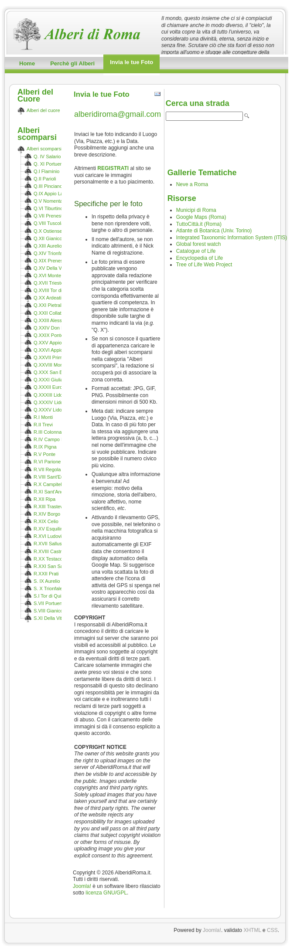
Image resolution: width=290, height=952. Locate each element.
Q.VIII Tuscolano (51, 223)
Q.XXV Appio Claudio (56, 342)
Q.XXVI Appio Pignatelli (59, 350)
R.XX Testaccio (50, 558)
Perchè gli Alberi (72, 63)
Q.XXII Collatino (51, 313)
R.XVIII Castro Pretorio (58, 551)
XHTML (252, 930)
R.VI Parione (47, 461)
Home (27, 63)
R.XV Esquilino (49, 528)
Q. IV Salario (47, 156)
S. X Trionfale (48, 588)
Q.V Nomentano (51, 201)
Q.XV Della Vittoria (54, 268)
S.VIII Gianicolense (54, 610)
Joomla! (82, 886)
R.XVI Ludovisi (49, 536)
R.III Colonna (47, 432)
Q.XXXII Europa (51, 387)
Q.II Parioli (45, 178)
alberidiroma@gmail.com (117, 114)
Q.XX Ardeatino (50, 297)
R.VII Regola (47, 469)
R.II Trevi (43, 424)
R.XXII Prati (46, 573)
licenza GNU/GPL (106, 893)
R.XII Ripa (44, 499)
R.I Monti (43, 417)
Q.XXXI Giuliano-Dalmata (61, 379)
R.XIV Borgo (47, 514)
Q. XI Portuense (51, 164)
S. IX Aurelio (47, 581)
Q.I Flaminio (46, 171)
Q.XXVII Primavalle (54, 357)
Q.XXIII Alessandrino (56, 320)
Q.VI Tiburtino (48, 208)
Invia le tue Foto (131, 62)
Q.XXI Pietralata (51, 305)
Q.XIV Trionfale (50, 253)
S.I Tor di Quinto (51, 595)
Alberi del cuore (43, 110)
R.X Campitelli (49, 484)
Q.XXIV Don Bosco (54, 327)
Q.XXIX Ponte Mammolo (60, 335)
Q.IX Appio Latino (52, 193)
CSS (272, 930)
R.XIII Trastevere (52, 506)
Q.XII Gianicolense (54, 238)
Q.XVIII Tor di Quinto (56, 290)
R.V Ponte (44, 454)
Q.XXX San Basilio (54, 372)
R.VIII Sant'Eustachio (56, 476)
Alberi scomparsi (44, 148)
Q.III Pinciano (48, 186)
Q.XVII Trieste (48, 283)
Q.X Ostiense (48, 231)
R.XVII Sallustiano (53, 543)
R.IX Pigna (45, 446)
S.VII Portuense (50, 603)
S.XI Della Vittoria (52, 618)
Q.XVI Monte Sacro (54, 275)
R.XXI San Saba (51, 566)
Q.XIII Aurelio (48, 245)
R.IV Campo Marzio (54, 439)
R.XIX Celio (46, 521)
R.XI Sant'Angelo (52, 491)
